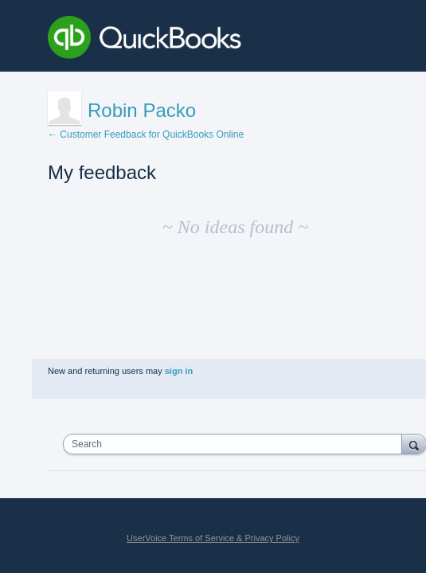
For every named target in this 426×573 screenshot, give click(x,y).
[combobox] (236, 444)
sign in (179, 371)
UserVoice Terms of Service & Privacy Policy (213, 538)
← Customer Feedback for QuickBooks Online (146, 134)
